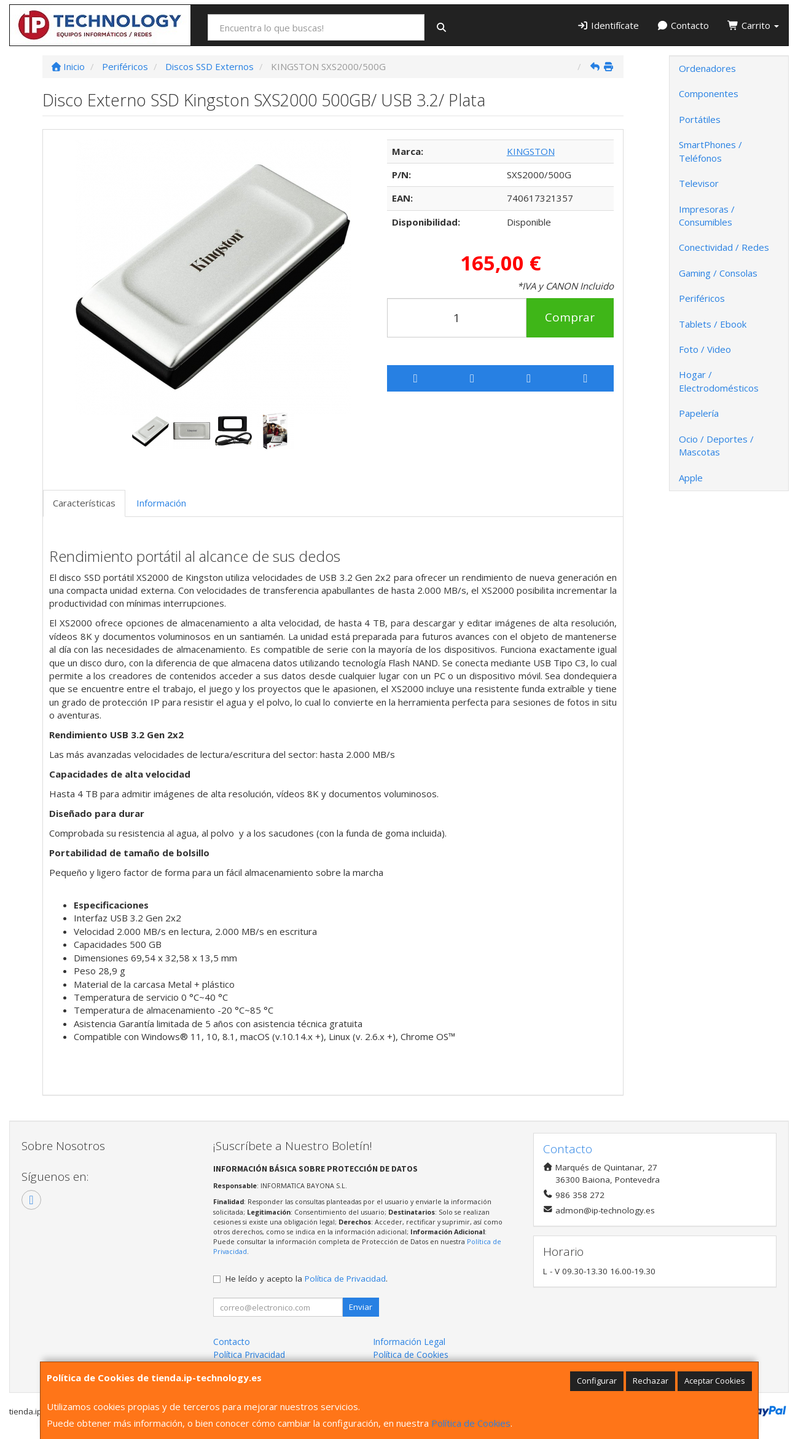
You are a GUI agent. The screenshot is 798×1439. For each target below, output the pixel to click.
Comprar (570, 317)
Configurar (597, 1380)
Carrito (753, 25)
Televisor (699, 183)
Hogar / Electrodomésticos (719, 380)
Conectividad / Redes (724, 247)
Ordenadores (707, 68)
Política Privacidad (249, 1354)
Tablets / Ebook (712, 324)
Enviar (360, 1306)
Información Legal (409, 1341)
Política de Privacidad (345, 1278)
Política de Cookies (470, 1423)
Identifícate (608, 25)
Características (84, 503)
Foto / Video (705, 349)
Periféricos (702, 298)
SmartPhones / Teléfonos (710, 151)
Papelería (699, 413)
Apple (691, 477)
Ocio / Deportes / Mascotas (716, 445)
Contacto (683, 25)
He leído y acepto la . (306, 1278)
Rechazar (650, 1380)
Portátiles (700, 119)
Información (161, 503)
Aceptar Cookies (714, 1380)
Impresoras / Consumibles (707, 215)
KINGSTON (531, 151)
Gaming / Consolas (718, 273)
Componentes (708, 93)
